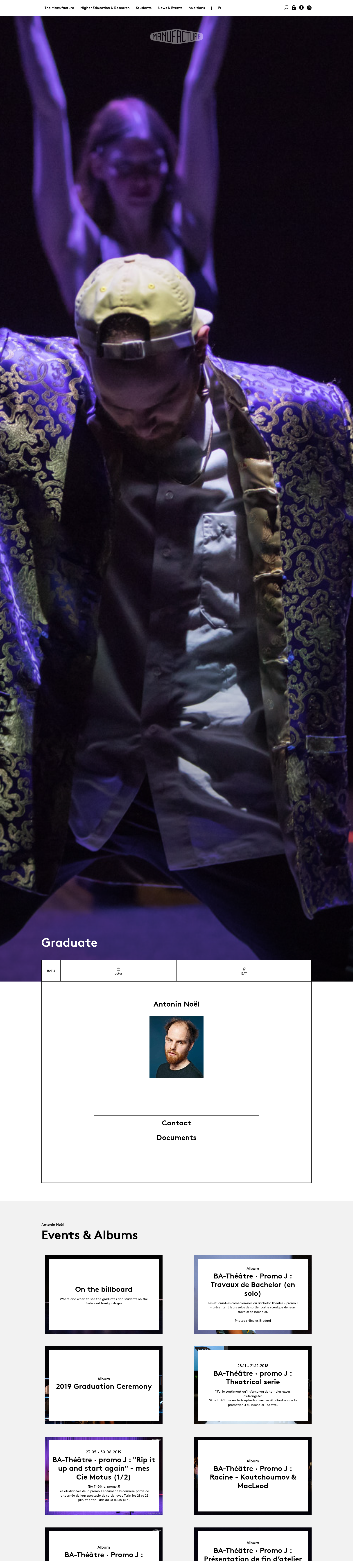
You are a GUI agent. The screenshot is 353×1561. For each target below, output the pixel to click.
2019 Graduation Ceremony (104, 1386)
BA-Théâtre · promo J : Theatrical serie (252, 1377)
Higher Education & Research (105, 8)
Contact (176, 1123)
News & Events (170, 8)
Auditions (197, 8)
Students (144, 8)
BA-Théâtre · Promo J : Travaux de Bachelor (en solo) (253, 1285)
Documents (177, 1137)
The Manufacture (59, 8)
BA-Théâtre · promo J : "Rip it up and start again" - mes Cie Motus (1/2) (103, 1468)
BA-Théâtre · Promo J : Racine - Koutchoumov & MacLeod (253, 1477)
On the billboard (103, 1289)
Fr (219, 8)
